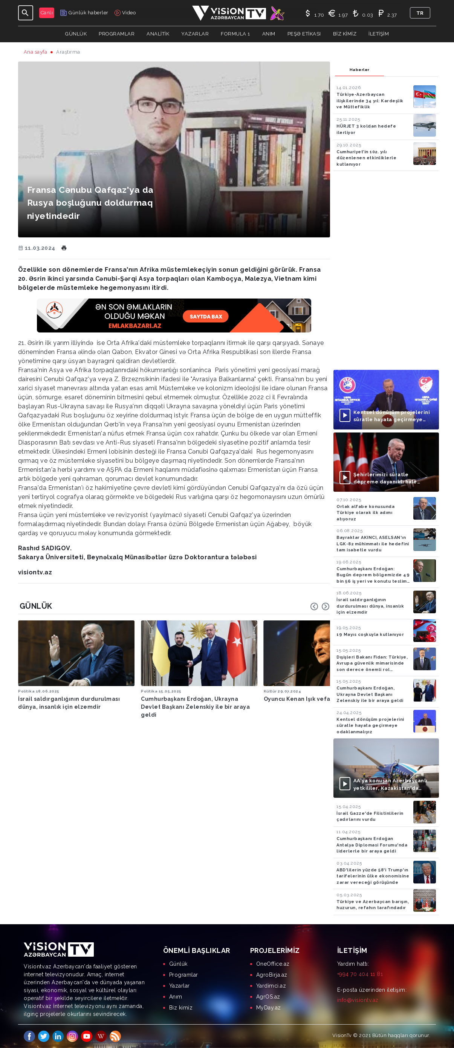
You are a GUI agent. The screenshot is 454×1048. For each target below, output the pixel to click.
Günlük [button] (76, 34)
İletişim (378, 34)
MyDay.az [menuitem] (268, 1008)
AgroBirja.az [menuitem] (271, 975)
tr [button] (420, 13)
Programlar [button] (117, 34)
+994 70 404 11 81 (360, 974)
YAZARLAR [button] (195, 34)
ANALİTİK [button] (158, 34)
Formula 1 (235, 34)
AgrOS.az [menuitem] (268, 997)
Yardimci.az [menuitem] (271, 986)
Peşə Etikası (304, 34)
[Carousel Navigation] (320, 606)
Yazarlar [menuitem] (179, 986)
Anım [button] (268, 34)
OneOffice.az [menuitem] (273, 964)
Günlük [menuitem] (178, 964)
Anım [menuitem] (175, 997)
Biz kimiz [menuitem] (181, 1008)
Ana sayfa (35, 52)
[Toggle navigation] (25, 12)
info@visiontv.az (358, 1000)
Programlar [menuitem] (183, 975)
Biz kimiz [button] (345, 34)
